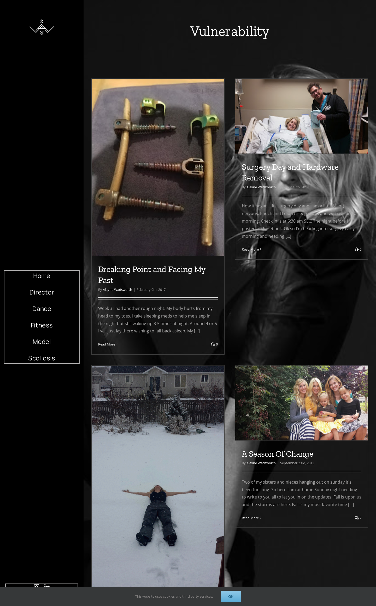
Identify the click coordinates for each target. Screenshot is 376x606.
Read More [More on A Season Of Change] (207, 523)
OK (230, 596)
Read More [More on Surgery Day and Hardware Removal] (236, 249)
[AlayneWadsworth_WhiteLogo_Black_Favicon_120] (42, 18)
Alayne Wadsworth (117, 289)
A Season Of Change (235, 459)
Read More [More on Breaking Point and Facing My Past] (106, 344)
